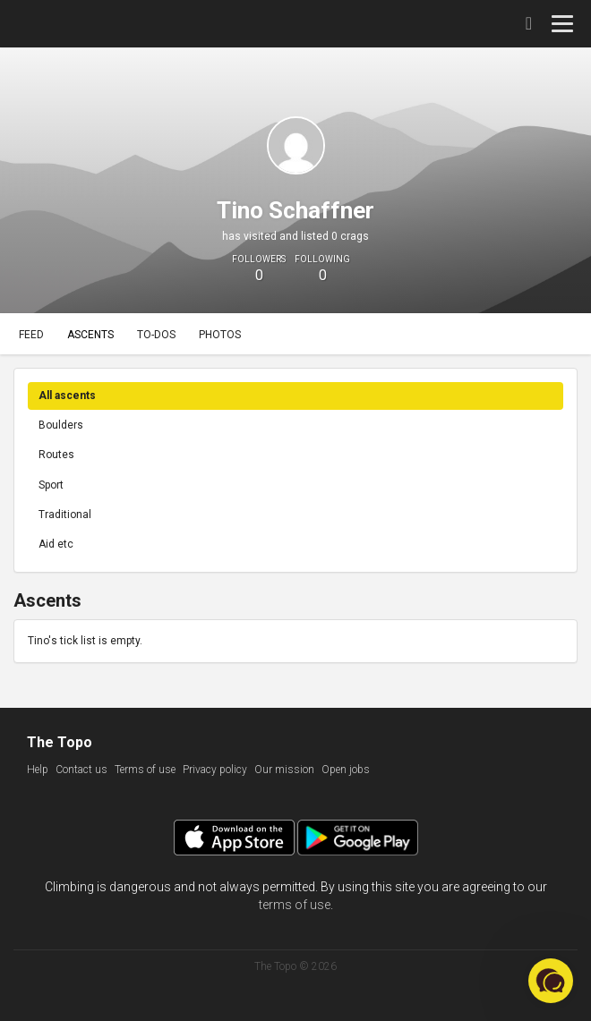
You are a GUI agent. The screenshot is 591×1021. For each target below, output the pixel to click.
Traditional (65, 514)
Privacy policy (215, 769)
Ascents (90, 334)
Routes (56, 454)
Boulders (61, 425)
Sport (51, 485)
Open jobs (345, 769)
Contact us (81, 769)
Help (37, 769)
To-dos (156, 334)
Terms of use (145, 769)
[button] (550, 980)
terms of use (294, 905)
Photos (220, 334)
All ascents (67, 395)
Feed (31, 334)
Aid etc (56, 544)
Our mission (284, 769)
